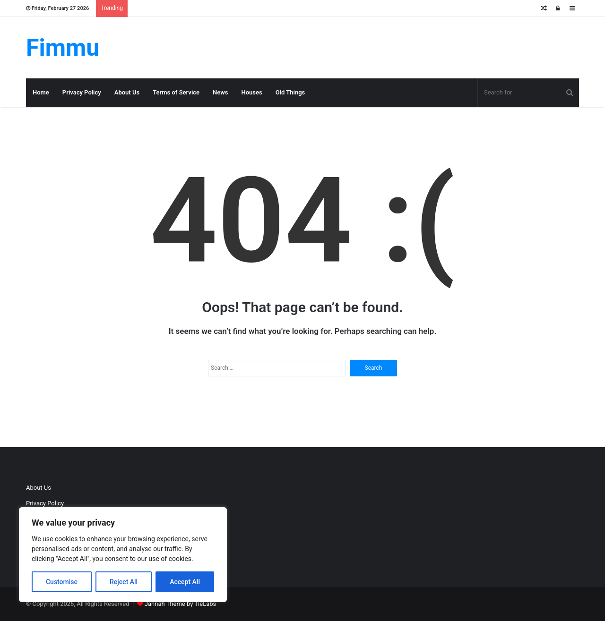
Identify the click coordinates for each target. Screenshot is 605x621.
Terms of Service (176, 92)
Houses (252, 92)
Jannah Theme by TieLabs (180, 603)
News (220, 92)
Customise (62, 582)
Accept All (185, 582)
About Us (126, 92)
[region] (123, 554)
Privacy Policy (81, 92)
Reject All (124, 582)
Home (41, 92)
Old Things (290, 92)
